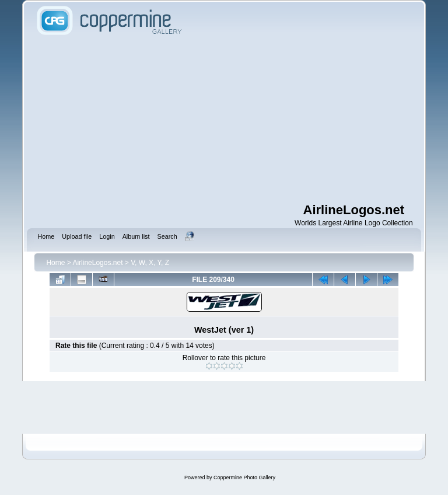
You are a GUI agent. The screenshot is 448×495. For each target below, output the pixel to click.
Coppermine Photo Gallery (244, 477)
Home (55, 263)
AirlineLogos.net (97, 263)
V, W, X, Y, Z (150, 263)
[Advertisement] (240, 119)
